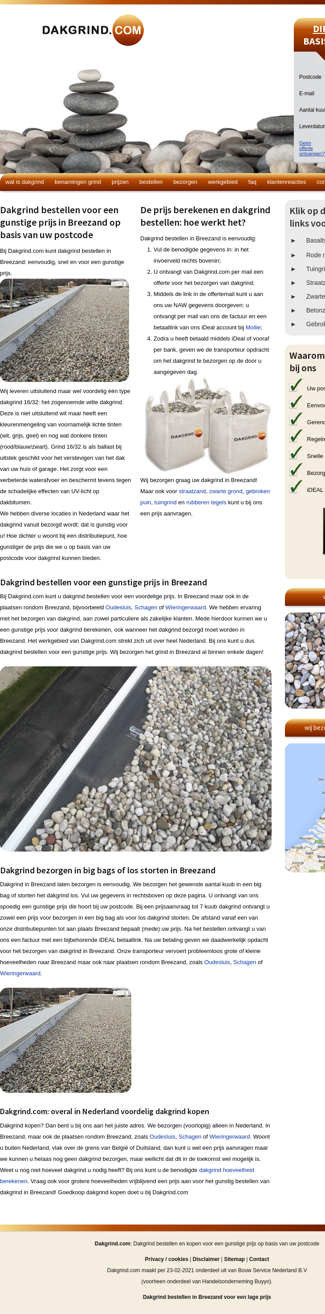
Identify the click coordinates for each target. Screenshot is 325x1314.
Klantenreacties (286, 181)
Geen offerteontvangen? (312, 148)
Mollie (253, 327)
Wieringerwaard (186, 607)
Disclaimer (206, 1259)
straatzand (192, 491)
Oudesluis (118, 607)
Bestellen (150, 181)
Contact (259, 1259)
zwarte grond (226, 491)
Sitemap (234, 1259)
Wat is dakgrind (24, 181)
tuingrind (165, 502)
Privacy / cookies (166, 1259)
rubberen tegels (206, 502)
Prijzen (120, 181)
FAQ (252, 181)
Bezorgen (185, 181)
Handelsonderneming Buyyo (235, 1281)
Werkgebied (223, 181)
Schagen (145, 607)
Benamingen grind (78, 181)
